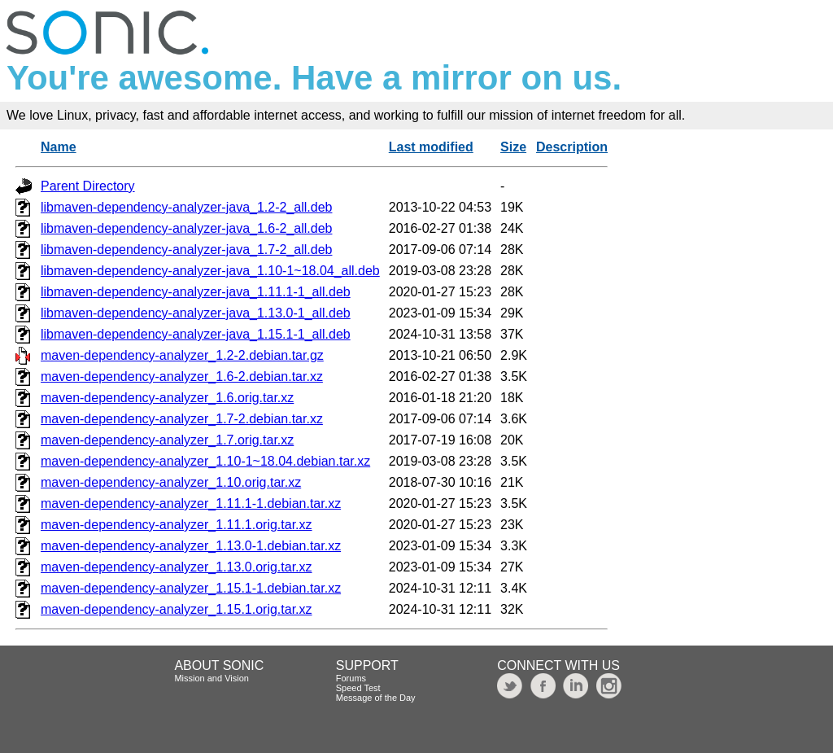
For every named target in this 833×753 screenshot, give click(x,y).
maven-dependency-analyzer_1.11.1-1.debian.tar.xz (191, 503)
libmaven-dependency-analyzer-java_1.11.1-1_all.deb (196, 292)
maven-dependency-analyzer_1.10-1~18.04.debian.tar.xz (205, 461)
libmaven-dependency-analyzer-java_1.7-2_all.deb (186, 249)
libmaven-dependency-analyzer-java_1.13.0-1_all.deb (196, 313)
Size (513, 147)
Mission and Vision (211, 678)
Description (572, 147)
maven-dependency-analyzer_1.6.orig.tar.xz (167, 398)
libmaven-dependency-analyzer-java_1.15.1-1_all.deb (196, 334)
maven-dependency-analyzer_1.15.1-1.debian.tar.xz (191, 588)
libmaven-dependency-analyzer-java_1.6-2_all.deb (186, 228)
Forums (351, 678)
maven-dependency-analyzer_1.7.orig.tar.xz (167, 440)
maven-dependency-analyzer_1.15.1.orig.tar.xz (176, 609)
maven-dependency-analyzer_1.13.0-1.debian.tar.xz (191, 546)
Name (58, 147)
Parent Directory (88, 186)
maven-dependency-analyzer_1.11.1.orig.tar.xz (176, 525)
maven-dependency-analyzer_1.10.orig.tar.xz (171, 482)
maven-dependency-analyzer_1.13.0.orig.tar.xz (176, 567)
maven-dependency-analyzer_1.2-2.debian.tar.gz (182, 355)
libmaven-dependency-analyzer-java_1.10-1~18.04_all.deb (210, 271)
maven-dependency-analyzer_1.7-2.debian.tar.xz (182, 419)
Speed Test (358, 688)
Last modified (431, 147)
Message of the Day (376, 698)
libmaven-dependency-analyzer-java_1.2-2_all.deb (186, 207)
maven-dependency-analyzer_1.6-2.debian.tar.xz (182, 376)
